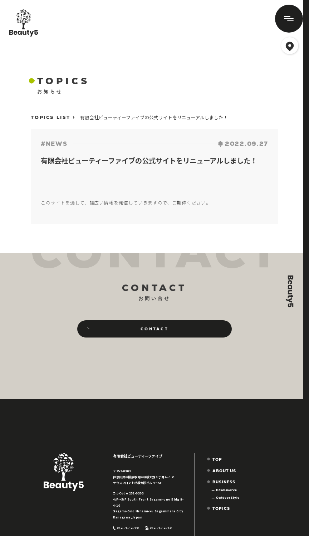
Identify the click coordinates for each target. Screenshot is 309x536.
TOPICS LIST (50, 117)
